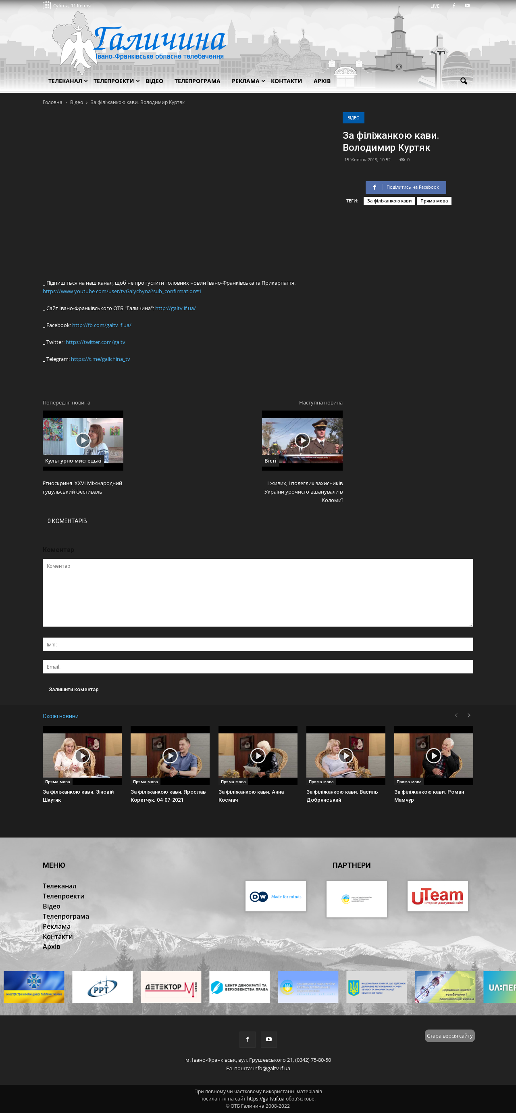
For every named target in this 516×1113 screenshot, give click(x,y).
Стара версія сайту (450, 1035)
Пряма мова (434, 201)
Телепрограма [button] (198, 81)
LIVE (438, 6)
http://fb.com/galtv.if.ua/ (101, 325)
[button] (463, 81)
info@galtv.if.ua (271, 1068)
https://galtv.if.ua (266, 1098)
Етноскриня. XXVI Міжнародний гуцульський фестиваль (82, 487)
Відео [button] (154, 81)
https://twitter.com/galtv (95, 342)
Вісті (270, 460)
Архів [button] (322, 81)
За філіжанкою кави (389, 201)
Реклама (248, 81)
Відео (353, 118)
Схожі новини (61, 716)
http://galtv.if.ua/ (175, 308)
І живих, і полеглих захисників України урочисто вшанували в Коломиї (303, 491)
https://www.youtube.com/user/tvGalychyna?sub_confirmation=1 (122, 291)
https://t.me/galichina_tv (100, 359)
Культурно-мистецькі (73, 460)
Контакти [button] (286, 81)
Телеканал (68, 81)
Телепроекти (117, 81)
